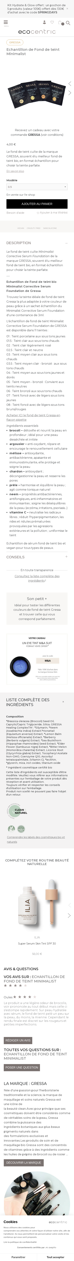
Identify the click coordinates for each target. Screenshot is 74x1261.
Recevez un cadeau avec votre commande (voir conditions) (37, 132)
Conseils (15, 557)
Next (70, 92)
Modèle (11, 180)
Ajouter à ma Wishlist (54, 212)
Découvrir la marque (23, 1162)
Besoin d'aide (15, 212)
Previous (70, 83)
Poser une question (22, 1067)
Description (18, 243)
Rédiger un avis (18, 1040)
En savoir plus (15, 171)
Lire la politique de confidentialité (20, 1242)
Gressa (15, 42)
